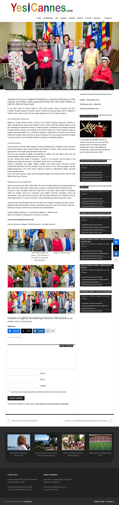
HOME (39, 18)
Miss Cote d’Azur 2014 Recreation (25, 421)
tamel (46, 487)
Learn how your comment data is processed (51, 404)
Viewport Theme (99, 501)
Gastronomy (48, 18)
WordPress (28, 501)
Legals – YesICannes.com (89, 100)
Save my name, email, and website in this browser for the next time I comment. (38, 392)
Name (43, 373)
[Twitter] (26, 331)
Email (42, 379)
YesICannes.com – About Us (90, 104)
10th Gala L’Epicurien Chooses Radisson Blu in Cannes (86, 421)
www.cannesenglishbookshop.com (21, 219)
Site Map (97, 18)
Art (56, 18)
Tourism (72, 18)
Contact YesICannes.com (89, 108)
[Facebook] (14, 331)
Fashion (63, 18)
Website (43, 386)
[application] (96, 173)
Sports (80, 18)
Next (112, 461)
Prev (6, 461)
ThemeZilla (110, 501)
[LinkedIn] (39, 331)
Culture (88, 18)
